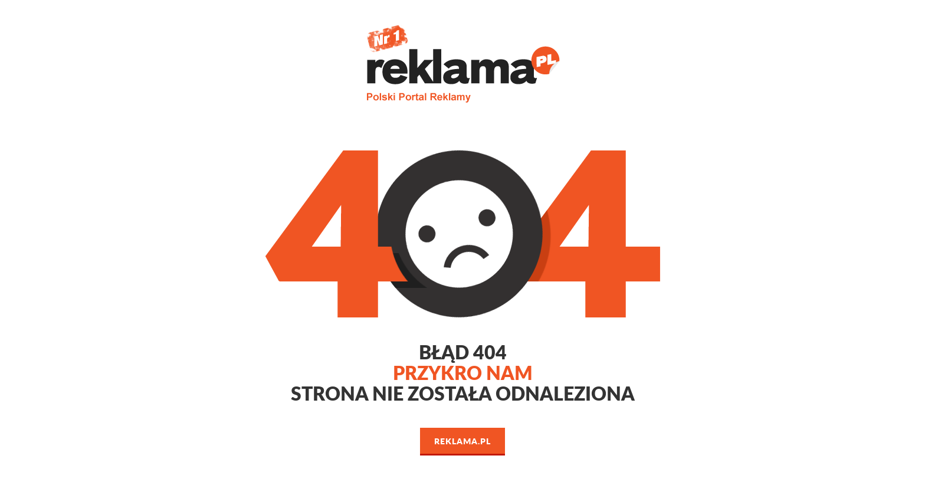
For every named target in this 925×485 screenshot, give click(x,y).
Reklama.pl (462, 441)
